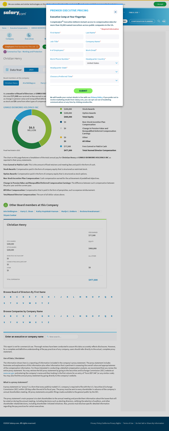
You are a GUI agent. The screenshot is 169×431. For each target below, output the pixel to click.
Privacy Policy (96, 97)
